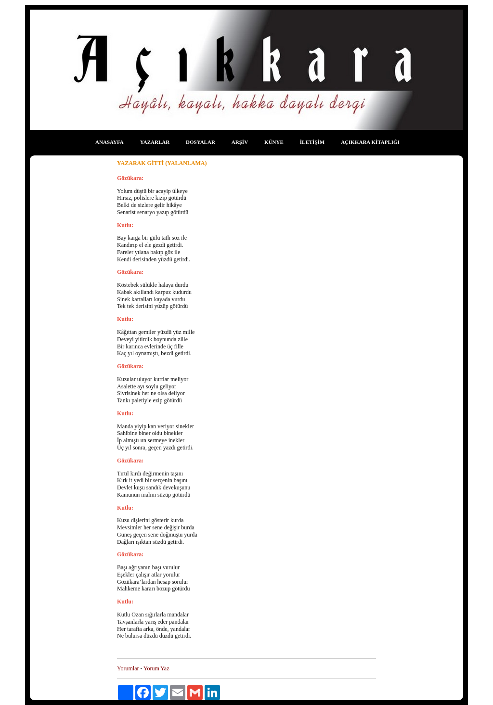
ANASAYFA (109, 142)
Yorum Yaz (156, 668)
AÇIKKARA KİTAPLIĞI (370, 142)
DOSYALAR (200, 142)
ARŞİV (240, 142)
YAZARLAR (154, 142)
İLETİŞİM (312, 142)
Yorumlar (128, 668)
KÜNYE (274, 142)
